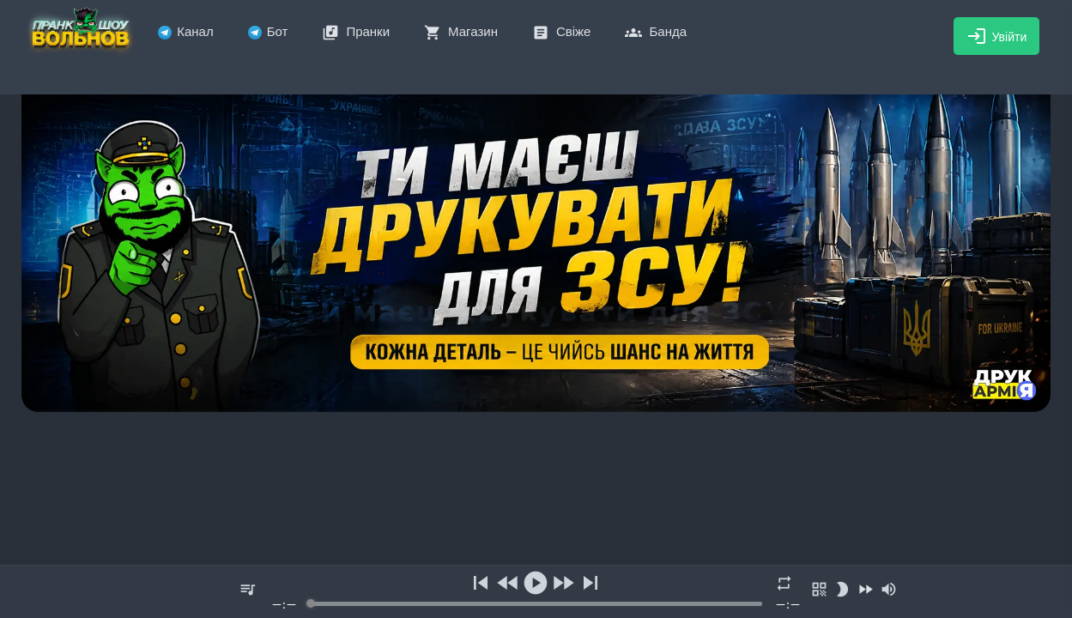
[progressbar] (535, 604)
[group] (536, 592)
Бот (268, 31)
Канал (185, 31)
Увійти (996, 36)
